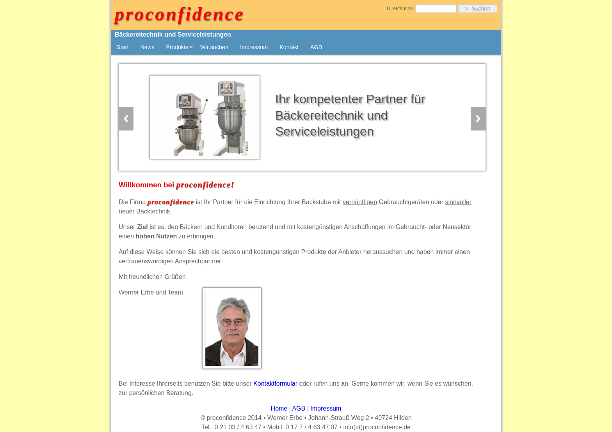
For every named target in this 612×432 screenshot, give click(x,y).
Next (478, 118)
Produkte (177, 47)
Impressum (254, 47)
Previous (126, 118)
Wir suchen (214, 47)
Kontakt (289, 47)
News (147, 47)
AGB (316, 47)
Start (122, 47)
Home (279, 408)
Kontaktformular (275, 383)
